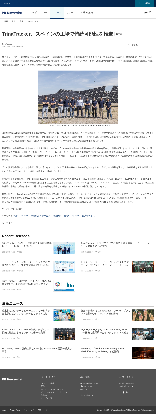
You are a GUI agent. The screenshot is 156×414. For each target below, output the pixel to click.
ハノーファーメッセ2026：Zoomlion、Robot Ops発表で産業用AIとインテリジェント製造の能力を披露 (106, 331)
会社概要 (85, 377)
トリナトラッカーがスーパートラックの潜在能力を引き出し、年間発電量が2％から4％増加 (26, 264)
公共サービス (88, 216)
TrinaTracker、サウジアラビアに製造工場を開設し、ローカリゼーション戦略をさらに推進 (116, 244)
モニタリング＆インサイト (52, 389)
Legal (4, 410)
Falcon (44, 395)
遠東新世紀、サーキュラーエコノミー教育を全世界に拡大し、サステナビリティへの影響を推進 (26, 312)
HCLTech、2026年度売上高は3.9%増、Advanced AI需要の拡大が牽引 (37, 350)
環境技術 (57, 216)
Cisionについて (86, 386)
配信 (43, 386)
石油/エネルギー (71, 216)
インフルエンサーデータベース (54, 392)
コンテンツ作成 (47, 383)
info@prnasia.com (126, 383)
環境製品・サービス (40, 216)
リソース (71, 12)
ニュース (57, 12)
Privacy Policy (15, 410)
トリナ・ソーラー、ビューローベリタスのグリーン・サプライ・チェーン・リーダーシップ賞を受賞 (105, 264)
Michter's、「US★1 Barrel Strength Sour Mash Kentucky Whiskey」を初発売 (103, 350)
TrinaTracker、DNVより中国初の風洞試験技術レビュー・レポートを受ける (27, 244)
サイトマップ (29, 410)
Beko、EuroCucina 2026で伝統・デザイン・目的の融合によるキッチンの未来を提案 (26, 331)
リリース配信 (144, 3)
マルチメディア (33, 21)
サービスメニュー (38, 12)
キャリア (83, 389)
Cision (144, 410)
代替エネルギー (20, 216)
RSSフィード (43, 410)
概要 (6, 21)
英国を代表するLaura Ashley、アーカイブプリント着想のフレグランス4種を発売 (106, 312)
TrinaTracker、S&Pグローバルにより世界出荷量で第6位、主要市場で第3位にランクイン (26, 282)
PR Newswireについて (89, 383)
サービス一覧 (46, 398)
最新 (13, 21)
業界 (21, 21)
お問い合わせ (86, 12)
